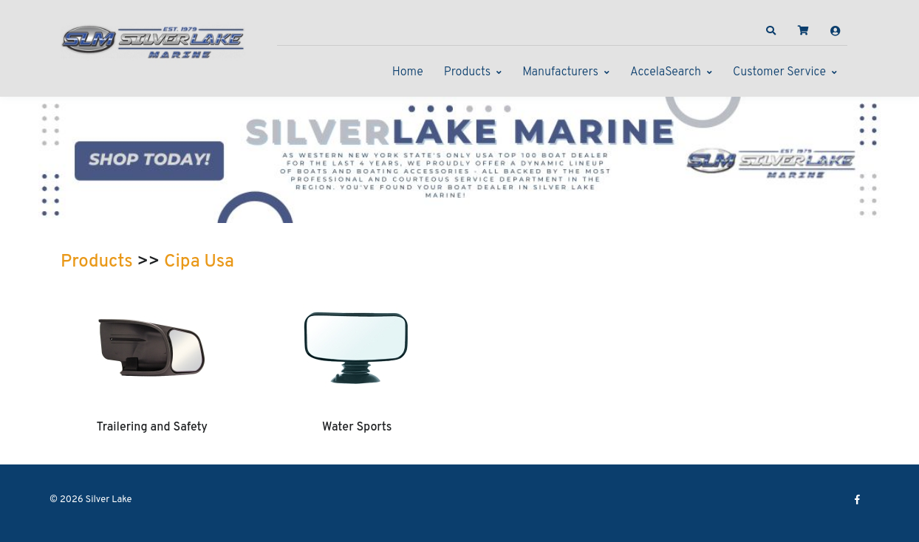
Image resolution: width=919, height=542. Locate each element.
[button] (771, 31)
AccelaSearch (665, 72)
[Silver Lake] (153, 39)
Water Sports (357, 427)
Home (407, 72)
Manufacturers (560, 72)
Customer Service (779, 72)
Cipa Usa (199, 262)
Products (467, 72)
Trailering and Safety (152, 427)
